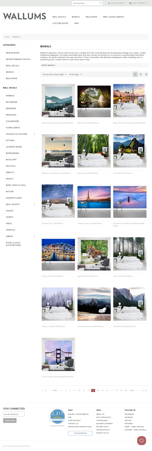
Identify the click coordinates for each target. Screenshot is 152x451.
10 (79, 390)
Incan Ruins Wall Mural (122, 173)
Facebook (129, 417)
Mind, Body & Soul (16, 185)
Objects (10, 172)
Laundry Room (14, 147)
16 (107, 390)
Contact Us (73, 423)
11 (84, 390)
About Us (100, 414)
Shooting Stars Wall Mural (52, 223)
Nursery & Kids (14, 198)
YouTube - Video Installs (135, 430)
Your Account (74, 420)
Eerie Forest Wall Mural (123, 276)
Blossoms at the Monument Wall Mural (129, 123)
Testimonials (102, 420)
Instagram (129, 414)
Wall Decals (59, 17)
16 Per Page (75, 74)
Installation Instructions (80, 427)
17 (112, 390)
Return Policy (102, 427)
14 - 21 (144, 390)
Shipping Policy (103, 430)
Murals (76, 17)
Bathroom (11, 102)
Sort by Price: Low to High (54, 74)
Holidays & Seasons (16, 134)
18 (116, 390)
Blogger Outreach (104, 423)
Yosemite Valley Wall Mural (124, 326)
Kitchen (10, 140)
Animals (10, 95)
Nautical (11, 166)
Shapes (10, 210)
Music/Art (11, 159)
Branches (11, 115)
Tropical (10, 230)
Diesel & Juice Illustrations (13, 243)
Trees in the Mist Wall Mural (53, 326)
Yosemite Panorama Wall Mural (90, 326)
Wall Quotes (13, 204)
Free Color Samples (113, 17)
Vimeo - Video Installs (134, 427)
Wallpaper (91, 17)
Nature (10, 191)
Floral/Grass (13, 127)
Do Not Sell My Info (80, 433)
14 (98, 390)
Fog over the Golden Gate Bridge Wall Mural (128, 224)
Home (7, 37)
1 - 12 (44, 390)
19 (121, 390)
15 (102, 390)
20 (126, 390)
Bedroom (11, 108)
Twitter (128, 420)
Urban (9, 236)
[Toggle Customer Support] (141, 440)
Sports (9, 217)
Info (76, 23)
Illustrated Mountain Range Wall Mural (57, 123)
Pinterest (129, 423)
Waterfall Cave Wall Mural (88, 123)
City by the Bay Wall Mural (52, 276)
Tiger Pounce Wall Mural (87, 276)
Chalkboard (12, 121)
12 (88, 390)
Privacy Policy (102, 433)
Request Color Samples (78, 414)
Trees (9, 223)
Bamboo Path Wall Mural (87, 173)
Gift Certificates (103, 417)
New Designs (13, 53)
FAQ (69, 417)
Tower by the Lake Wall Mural (89, 223)
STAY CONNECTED (14, 408)
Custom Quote (60, 23)
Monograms (12, 153)
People (9, 178)
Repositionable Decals (18, 59)
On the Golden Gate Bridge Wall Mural (57, 376)
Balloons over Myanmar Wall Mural (56, 173)
